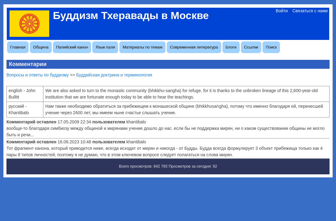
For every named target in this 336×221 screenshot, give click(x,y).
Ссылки (251, 47)
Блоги (231, 47)
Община (41, 47)
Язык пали (105, 47)
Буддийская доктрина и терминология (114, 74)
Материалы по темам (142, 47)
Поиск (271, 47)
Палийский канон (72, 47)
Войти (282, 10)
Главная (17, 47)
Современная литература (194, 47)
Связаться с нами (310, 10)
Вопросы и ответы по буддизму (37, 74)
